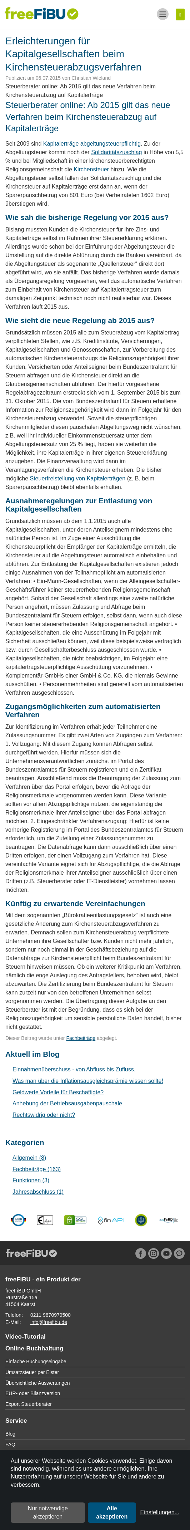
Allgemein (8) (29, 1158)
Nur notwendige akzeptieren (48, 1512)
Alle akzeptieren (112, 1512)
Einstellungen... (159, 1512)
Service (16, 1420)
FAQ (10, 1444)
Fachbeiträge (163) (36, 1169)
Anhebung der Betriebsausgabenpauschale (67, 1103)
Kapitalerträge (61, 144)
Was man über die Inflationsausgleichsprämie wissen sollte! (87, 1081)
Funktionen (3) (30, 1180)
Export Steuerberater (28, 1404)
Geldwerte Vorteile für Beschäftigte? (58, 1092)
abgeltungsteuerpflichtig (110, 144)
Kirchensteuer (91, 169)
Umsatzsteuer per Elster (32, 1372)
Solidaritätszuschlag (116, 152)
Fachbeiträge (80, 1038)
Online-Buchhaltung (34, 1348)
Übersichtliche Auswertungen (37, 1383)
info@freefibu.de (48, 1322)
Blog (10, 1434)
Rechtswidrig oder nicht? (43, 1115)
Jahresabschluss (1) (38, 1192)
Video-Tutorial (25, 1336)
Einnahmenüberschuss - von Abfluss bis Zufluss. (73, 1069)
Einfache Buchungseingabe (35, 1361)
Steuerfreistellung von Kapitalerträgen (77, 478)
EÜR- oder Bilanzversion (32, 1393)
